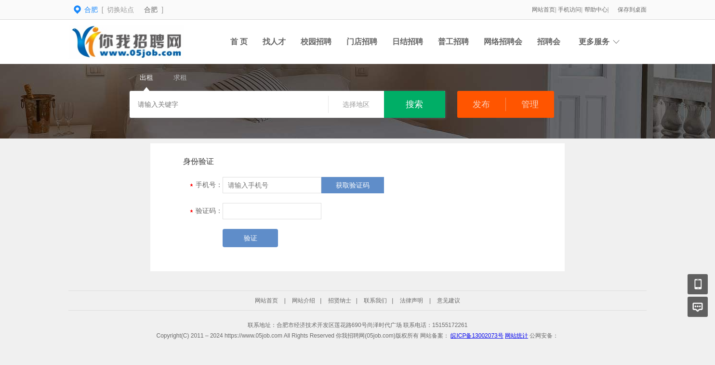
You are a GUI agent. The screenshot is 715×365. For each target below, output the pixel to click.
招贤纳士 (339, 300)
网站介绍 (303, 300)
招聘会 (548, 42)
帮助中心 (596, 9)
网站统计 (516, 335)
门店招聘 (361, 42)
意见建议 (448, 300)
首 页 (239, 42)
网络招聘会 (503, 42)
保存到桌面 (632, 9)
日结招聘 (407, 42)
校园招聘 (316, 42)
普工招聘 (453, 42)
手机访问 (569, 9)
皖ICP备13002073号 (476, 335)
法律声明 (411, 300)
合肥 (151, 9)
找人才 (274, 42)
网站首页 (543, 9)
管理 (530, 104)
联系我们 (375, 300)
